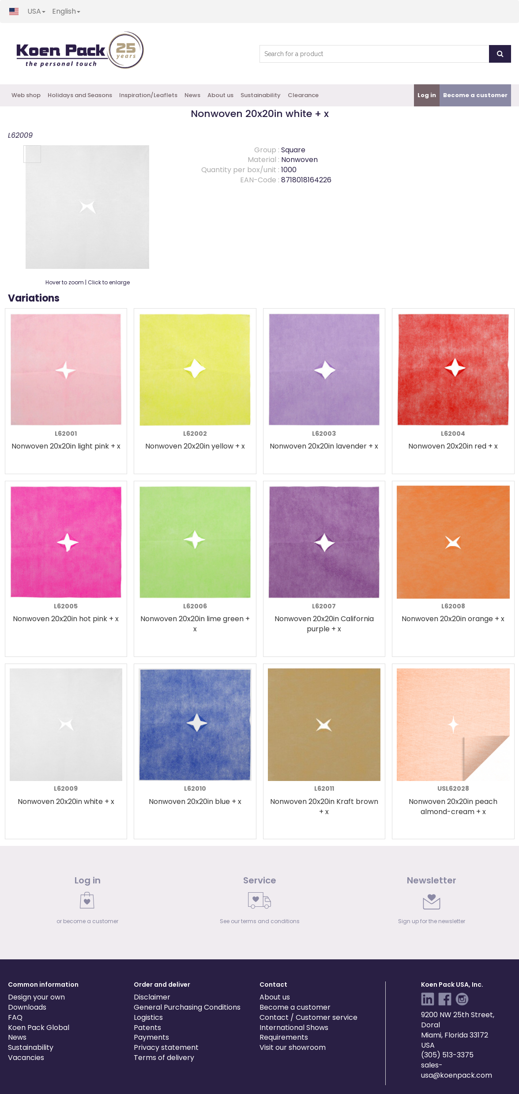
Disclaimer (152, 997)
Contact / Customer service (308, 1017)
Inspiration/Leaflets (148, 95)
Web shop (26, 95)
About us (220, 95)
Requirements (284, 1037)
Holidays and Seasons (80, 95)
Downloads (27, 1007)
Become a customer (295, 1007)
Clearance (303, 95)
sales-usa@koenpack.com (456, 1070)
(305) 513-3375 (447, 1055)
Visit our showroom (293, 1047)
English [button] (66, 11)
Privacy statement (166, 1047)
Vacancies (26, 1058)
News (192, 95)
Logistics (148, 1017)
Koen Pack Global (38, 1027)
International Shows (294, 1027)
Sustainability (261, 95)
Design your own (36, 997)
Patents (147, 1027)
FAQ (15, 1017)
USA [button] (36, 11)
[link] (87, 902)
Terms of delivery (164, 1058)
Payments (151, 1037)
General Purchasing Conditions (187, 1007)
